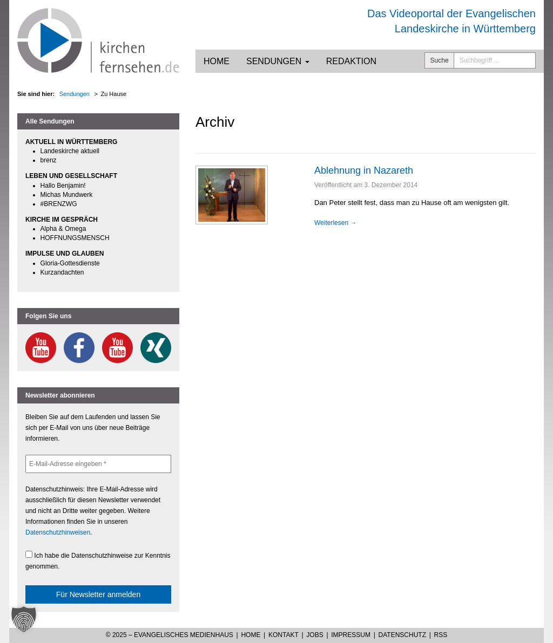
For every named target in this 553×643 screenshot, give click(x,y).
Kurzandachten (62, 272)
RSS (441, 635)
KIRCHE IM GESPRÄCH (61, 219)
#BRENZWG (59, 204)
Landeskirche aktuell (70, 151)
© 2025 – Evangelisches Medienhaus (169, 635)
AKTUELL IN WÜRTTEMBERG (71, 142)
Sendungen (277, 61)
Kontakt (283, 635)
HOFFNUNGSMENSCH (75, 238)
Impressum (350, 635)
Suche (439, 60)
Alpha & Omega (63, 228)
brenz (49, 160)
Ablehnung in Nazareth (363, 170)
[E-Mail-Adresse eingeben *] (98, 464)
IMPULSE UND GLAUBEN (64, 253)
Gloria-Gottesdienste (70, 263)
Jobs (314, 635)
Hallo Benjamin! (63, 185)
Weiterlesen (335, 223)
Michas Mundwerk (67, 195)
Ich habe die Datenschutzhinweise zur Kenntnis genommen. (98, 560)
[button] (24, 619)
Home (217, 61)
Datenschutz (402, 635)
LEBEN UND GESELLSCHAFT (71, 176)
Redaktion (351, 61)
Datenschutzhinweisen (57, 532)
